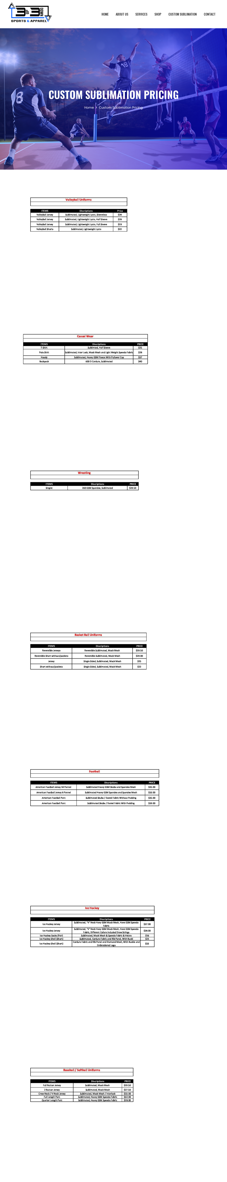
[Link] (30, 14)
